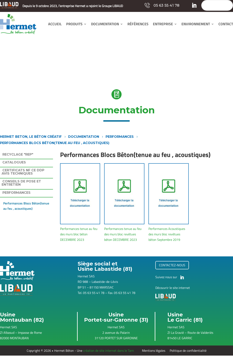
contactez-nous (172, 265)
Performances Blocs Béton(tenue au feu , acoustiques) (26, 206)
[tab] (26, 155)
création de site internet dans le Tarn (108, 350)
